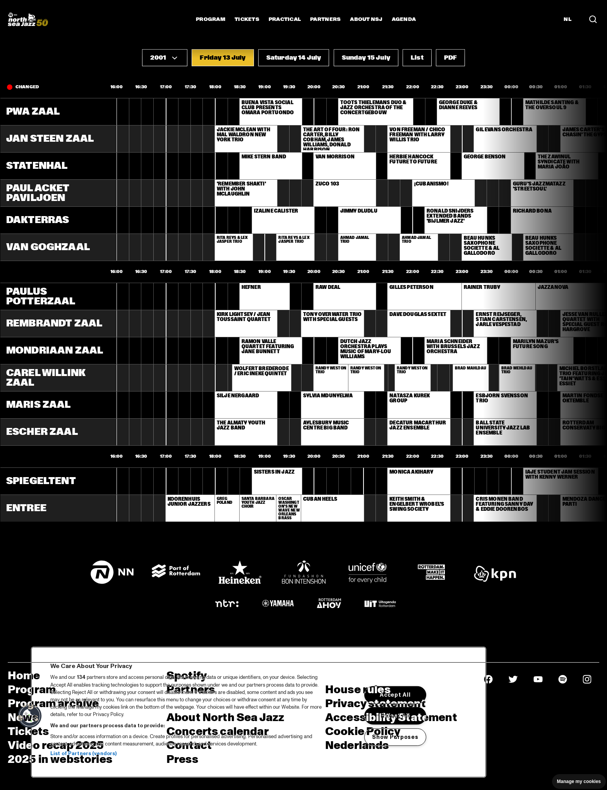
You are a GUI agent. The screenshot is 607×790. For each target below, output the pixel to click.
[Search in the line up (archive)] (593, 19)
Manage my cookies (579, 781)
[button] (165, 58)
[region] (258, 712)
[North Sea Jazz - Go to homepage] (28, 19)
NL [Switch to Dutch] (567, 19)
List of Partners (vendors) (83, 753)
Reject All (395, 716)
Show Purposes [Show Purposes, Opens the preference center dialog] (395, 737)
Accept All (395, 695)
